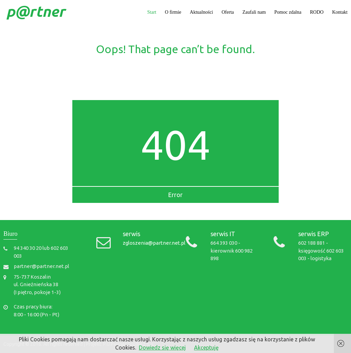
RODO (317, 12)
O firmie (173, 12)
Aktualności (201, 12)
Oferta (228, 12)
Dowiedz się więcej (162, 347)
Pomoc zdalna (287, 12)
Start (151, 12)
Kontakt (340, 12)
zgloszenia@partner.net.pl (154, 243)
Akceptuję (206, 347)
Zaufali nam (254, 12)
